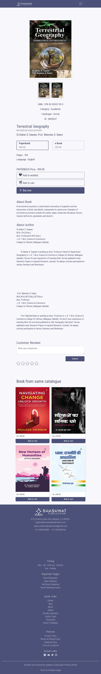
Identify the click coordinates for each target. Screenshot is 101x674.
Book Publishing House (50, 587)
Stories (50, 600)
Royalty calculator (50, 613)
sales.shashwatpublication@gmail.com (50, 526)
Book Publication (50, 578)
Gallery (50, 610)
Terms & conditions (50, 645)
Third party (50, 619)
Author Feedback (50, 623)
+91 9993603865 (42, 530)
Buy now (25, 190)
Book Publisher (50, 581)
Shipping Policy (50, 642)
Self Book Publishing (50, 584)
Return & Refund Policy (50, 639)
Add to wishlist (28, 175)
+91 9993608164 (58, 530)
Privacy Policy (50, 636)
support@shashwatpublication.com (50, 522)
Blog (50, 603)
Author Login (50, 616)
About (50, 607)
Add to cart (26, 183)
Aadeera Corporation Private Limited (61, 665)
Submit (75, 358)
